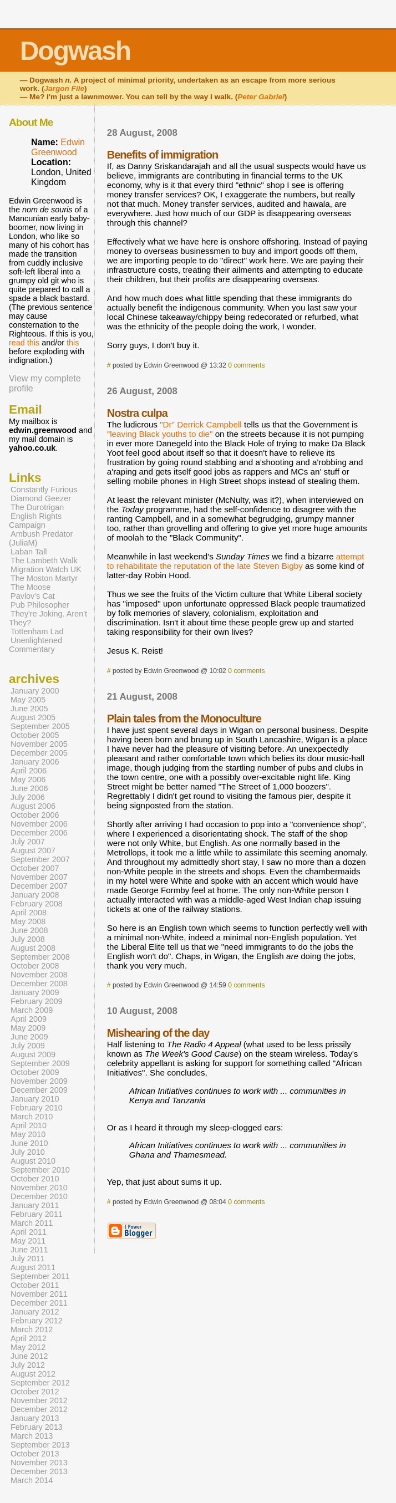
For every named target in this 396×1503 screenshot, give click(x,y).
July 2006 (28, 797)
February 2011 (37, 1214)
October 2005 (35, 735)
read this (24, 342)
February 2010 (37, 1107)
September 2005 (40, 726)
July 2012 (28, 1365)
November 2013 (39, 1462)
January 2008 (35, 894)
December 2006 (39, 832)
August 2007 (33, 850)
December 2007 (39, 886)
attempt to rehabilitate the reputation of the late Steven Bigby (235, 561)
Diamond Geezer (41, 498)
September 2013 (40, 1444)
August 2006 (33, 806)
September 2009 (40, 1063)
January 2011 (35, 1205)
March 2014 (32, 1480)
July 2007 (28, 841)
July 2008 (28, 939)
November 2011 (39, 1294)
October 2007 (35, 868)
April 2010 (29, 1125)
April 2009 (29, 1019)
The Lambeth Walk (44, 560)
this (73, 342)
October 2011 (35, 1285)
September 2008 (40, 956)
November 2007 (39, 877)
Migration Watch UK (46, 569)
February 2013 (37, 1427)
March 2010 (32, 1116)
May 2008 (28, 921)
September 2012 (40, 1382)
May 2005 (28, 699)
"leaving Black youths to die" (160, 434)
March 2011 (32, 1223)
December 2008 (39, 983)
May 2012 (28, 1347)
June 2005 (29, 708)
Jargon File (64, 88)
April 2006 (29, 770)
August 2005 (33, 717)
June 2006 (29, 788)
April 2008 (29, 912)
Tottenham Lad (37, 631)
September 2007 (40, 859)
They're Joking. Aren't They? (48, 618)
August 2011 (33, 1267)
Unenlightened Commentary (35, 645)
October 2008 (35, 965)
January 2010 (35, 1098)
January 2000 (35, 690)
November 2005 (39, 744)
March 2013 (32, 1435)
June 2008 (29, 930)
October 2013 (35, 1453)
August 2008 (33, 948)
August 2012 (33, 1373)
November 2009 (39, 1081)
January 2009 (35, 992)
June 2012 (29, 1356)
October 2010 (35, 1178)
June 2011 (29, 1249)
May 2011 (28, 1240)
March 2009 (32, 1010)
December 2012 (39, 1409)
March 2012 (32, 1329)
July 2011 (28, 1258)
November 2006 (39, 823)
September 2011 (40, 1276)
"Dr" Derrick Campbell (201, 424)
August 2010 (33, 1160)
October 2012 (35, 1391)
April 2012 (29, 1338)
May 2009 (28, 1027)
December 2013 (39, 1471)
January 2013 (35, 1418)
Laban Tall (29, 551)
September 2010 (40, 1169)
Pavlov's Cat (33, 596)
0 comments (246, 365)
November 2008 (39, 974)
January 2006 (35, 761)
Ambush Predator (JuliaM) (41, 538)
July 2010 (28, 1152)
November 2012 (39, 1400)
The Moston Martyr (44, 578)
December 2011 (39, 1302)
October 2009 (35, 1072)
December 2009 (39, 1090)
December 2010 (39, 1196)
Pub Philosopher (40, 604)
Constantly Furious (44, 489)
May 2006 (28, 779)
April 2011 (29, 1231)
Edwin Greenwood (58, 147)
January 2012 (35, 1311)
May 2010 (28, 1134)
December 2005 (39, 752)
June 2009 (29, 1036)
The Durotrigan (37, 507)
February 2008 (37, 903)
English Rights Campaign (35, 520)
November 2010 (39, 1187)
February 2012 (37, 1320)
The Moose (30, 587)
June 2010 (29, 1143)
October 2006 (35, 815)
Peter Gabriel (261, 97)
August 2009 (33, 1054)
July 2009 (28, 1045)
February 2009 (37, 1001)
